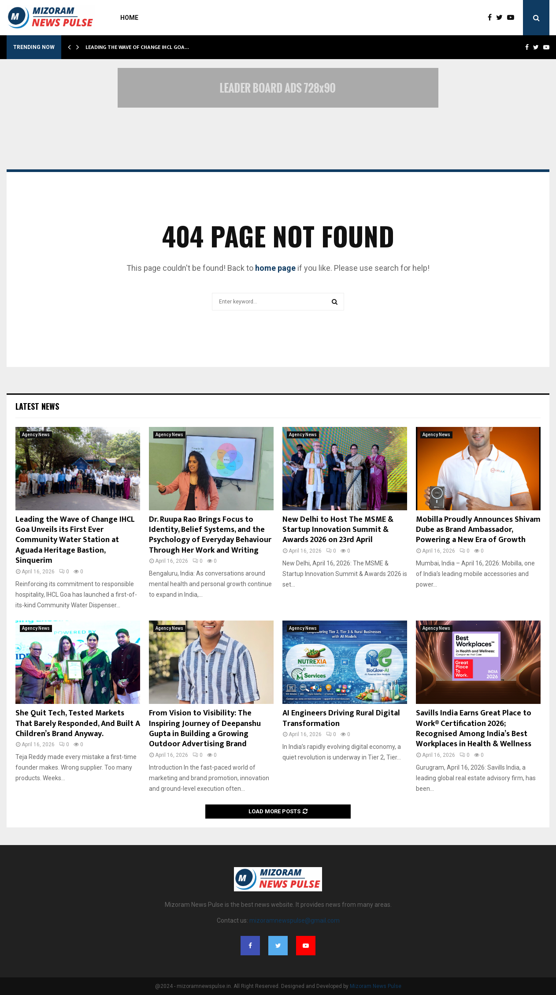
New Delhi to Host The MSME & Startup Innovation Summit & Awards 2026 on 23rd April (337, 530)
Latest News (37, 406)
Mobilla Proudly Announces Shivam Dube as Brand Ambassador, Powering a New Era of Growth (478, 530)
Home (129, 17)
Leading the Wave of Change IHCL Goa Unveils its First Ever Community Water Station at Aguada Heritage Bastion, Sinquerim (75, 540)
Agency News (36, 434)
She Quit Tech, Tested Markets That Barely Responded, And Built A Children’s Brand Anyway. (77, 724)
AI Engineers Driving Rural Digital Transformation (341, 718)
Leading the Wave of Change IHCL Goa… (137, 47)
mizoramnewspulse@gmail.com (294, 920)
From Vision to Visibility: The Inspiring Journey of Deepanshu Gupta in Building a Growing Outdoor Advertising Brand (205, 729)
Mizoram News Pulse (375, 986)
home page (275, 268)
